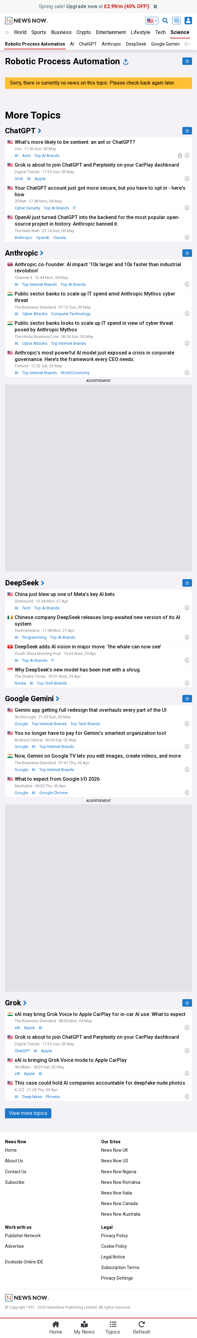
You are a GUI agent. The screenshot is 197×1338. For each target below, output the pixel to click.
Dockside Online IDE (24, 1261)
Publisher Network (23, 1235)
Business (61, 32)
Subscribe (15, 1182)
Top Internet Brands (39, 284)
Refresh (141, 1332)
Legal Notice (113, 1256)
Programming (34, 637)
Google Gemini (165, 44)
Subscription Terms (120, 1267)
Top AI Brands (46, 155)
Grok (19, 178)
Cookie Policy (114, 1246)
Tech (160, 32)
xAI (17, 1027)
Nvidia (20, 683)
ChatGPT (88, 44)
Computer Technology (71, 313)
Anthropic (111, 44)
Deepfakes (32, 1096)
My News (84, 1332)
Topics (113, 1332)
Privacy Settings (117, 1278)
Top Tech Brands (52, 683)
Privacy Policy (114, 1235)
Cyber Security (27, 208)
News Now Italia (116, 1192)
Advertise (14, 1246)
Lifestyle (140, 32)
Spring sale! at (94, 6)
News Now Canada (119, 1203)
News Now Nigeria (118, 1171)
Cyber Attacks (34, 313)
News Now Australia (120, 1214)
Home (11, 1150)
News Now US (114, 1160)
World (20, 32)
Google (21, 723)
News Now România (120, 1182)
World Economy (75, 372)
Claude (59, 237)
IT (74, 208)
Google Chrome (53, 792)
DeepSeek (136, 44)
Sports (38, 32)
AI (72, 44)
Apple (40, 178)
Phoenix (53, 1096)
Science (180, 32)
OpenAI (42, 237)
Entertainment (111, 32)
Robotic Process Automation (35, 44)
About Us (14, 1160)
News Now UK (114, 1150)
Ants (26, 155)
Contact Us (15, 1171)
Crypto (84, 32)
